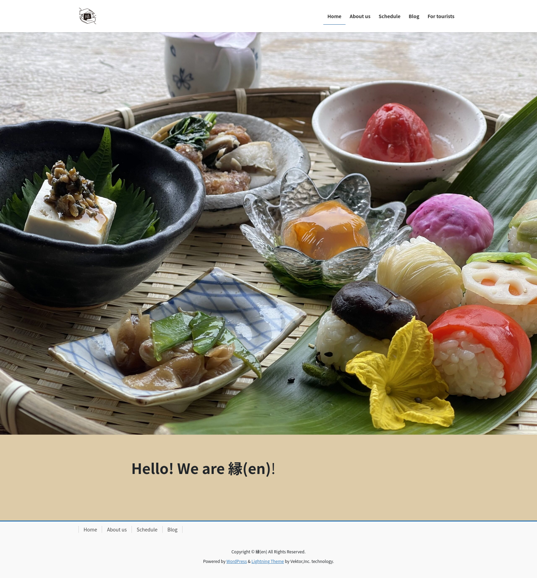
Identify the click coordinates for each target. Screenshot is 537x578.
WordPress (236, 561)
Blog (172, 529)
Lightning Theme (267, 561)
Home (90, 529)
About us (117, 529)
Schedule (147, 529)
